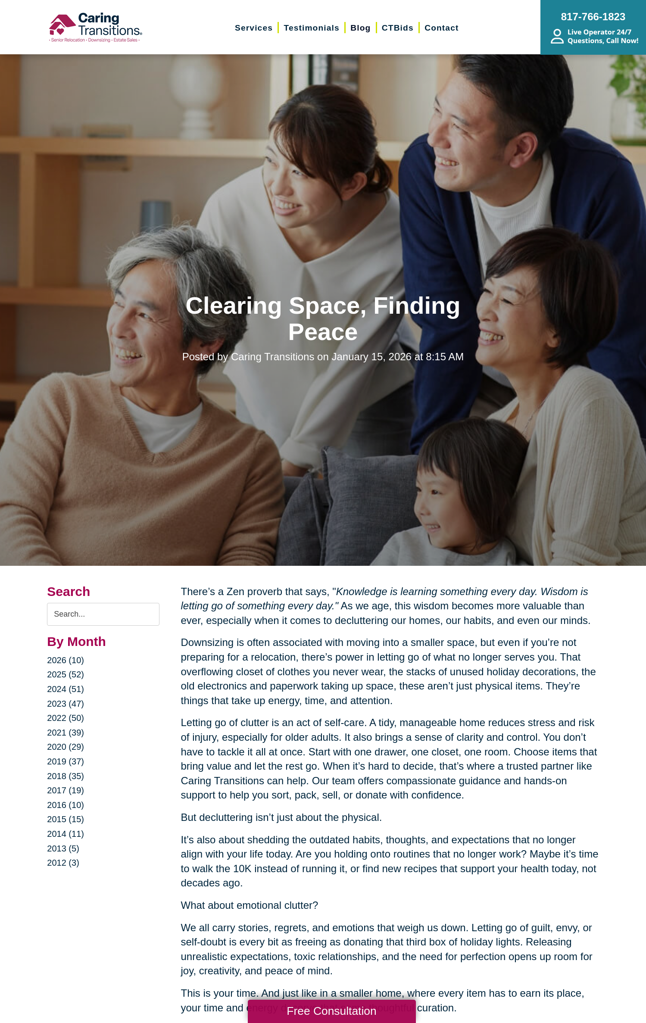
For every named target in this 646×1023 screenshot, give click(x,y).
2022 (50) (65, 718)
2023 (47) (65, 703)
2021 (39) (65, 732)
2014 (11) (65, 834)
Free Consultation (331, 1010)
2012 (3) (63, 862)
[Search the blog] (103, 614)
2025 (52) (65, 674)
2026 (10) (65, 660)
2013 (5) (63, 848)
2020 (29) (65, 747)
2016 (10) (65, 805)
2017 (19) (65, 790)
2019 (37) (65, 761)
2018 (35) (65, 776)
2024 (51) (65, 689)
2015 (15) (65, 819)
